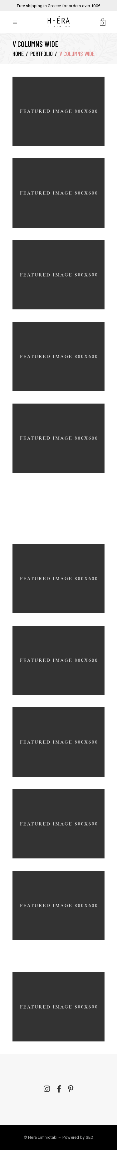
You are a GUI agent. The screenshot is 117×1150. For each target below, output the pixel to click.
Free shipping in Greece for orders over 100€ (58, 6)
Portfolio (41, 53)
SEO (90, 1137)
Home (18, 53)
